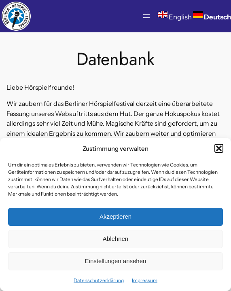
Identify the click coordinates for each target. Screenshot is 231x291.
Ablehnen (115, 238)
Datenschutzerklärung (99, 280)
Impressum (144, 280)
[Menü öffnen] (146, 16)
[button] (219, 148)
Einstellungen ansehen (115, 260)
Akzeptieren (115, 216)
